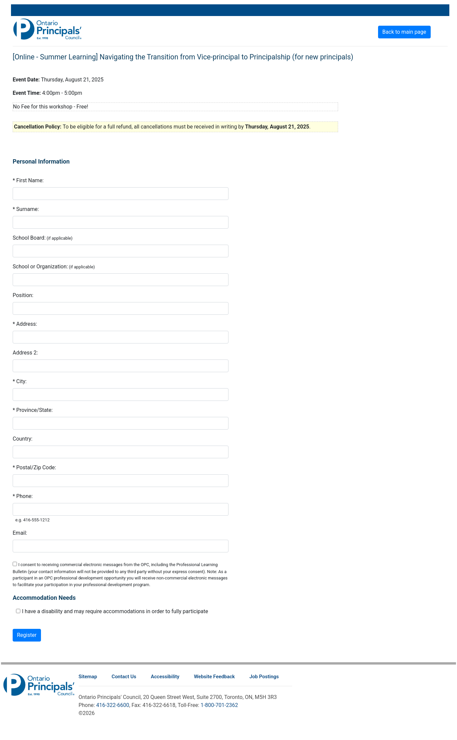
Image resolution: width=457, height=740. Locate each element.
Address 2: (25, 352)
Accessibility (165, 677)
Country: (22, 439)
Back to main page (404, 32)
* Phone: (23, 496)
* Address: (25, 324)
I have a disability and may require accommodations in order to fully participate (115, 611)
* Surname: (26, 209)
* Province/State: (33, 410)
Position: (23, 295)
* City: (20, 381)
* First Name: (28, 180)
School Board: (29, 238)
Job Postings (264, 677)
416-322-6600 (112, 705)
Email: (20, 533)
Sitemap (88, 677)
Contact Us (124, 677)
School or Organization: (40, 266)
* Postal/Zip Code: (34, 467)
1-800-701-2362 (219, 705)
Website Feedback (214, 677)
